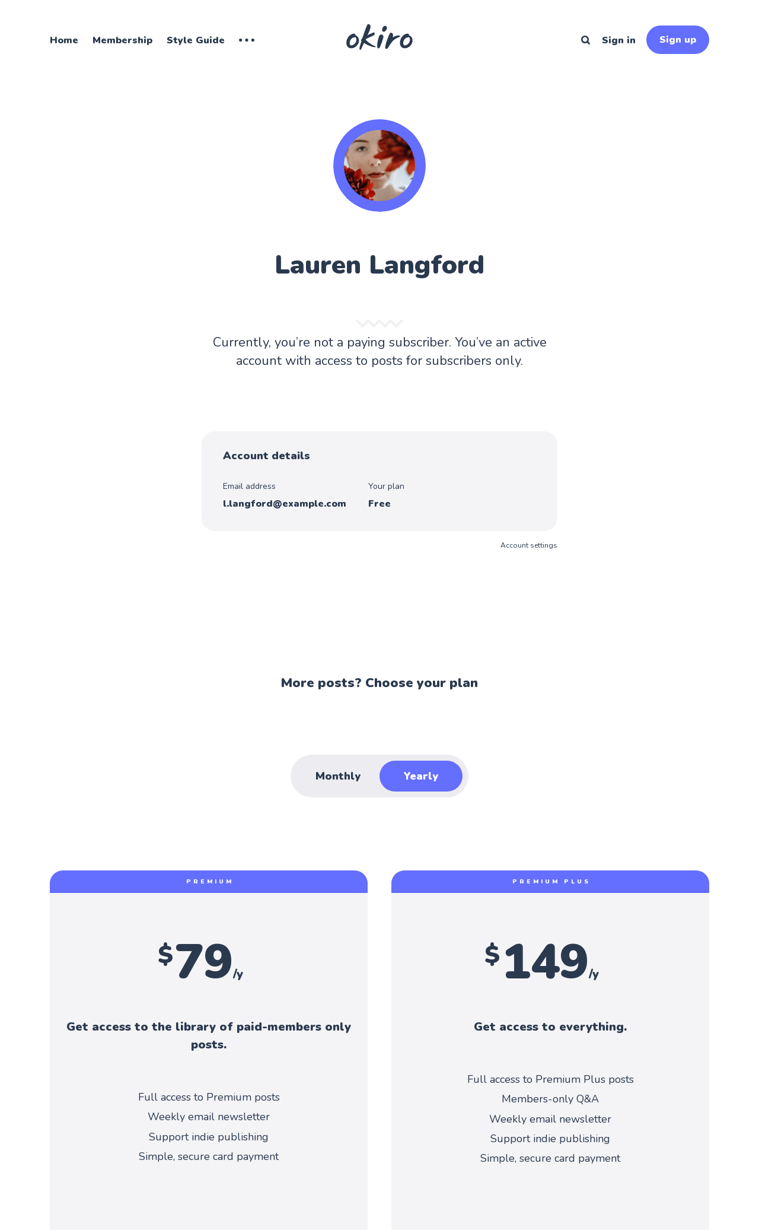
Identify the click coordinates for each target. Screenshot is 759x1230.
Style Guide (196, 40)
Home (64, 40)
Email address (249, 486)
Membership (122, 40)
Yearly (421, 776)
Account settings (528, 545)
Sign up (677, 39)
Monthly (338, 776)
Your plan (386, 486)
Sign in (619, 40)
